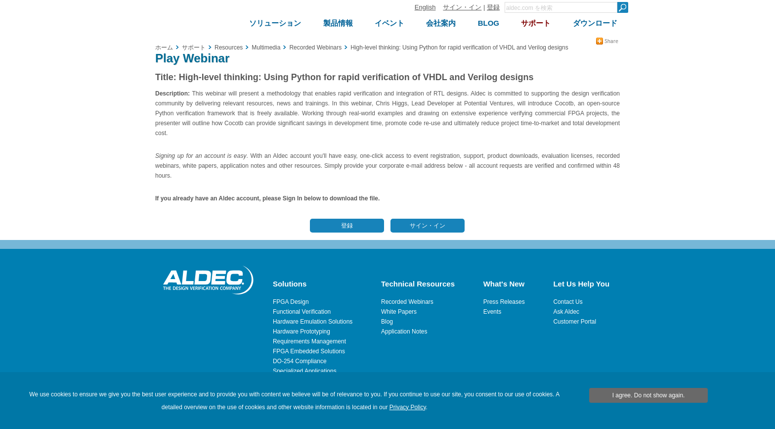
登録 (493, 7)
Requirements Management (309, 341)
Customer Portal (574, 321)
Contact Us (567, 301)
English (425, 7)
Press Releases (504, 301)
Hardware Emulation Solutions (312, 321)
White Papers (399, 311)
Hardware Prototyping (301, 331)
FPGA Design (291, 301)
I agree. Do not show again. (648, 395)
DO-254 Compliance (300, 361)
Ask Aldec (566, 311)
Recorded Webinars (407, 301)
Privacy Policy (407, 407)
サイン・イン (462, 7)
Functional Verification (302, 311)
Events (492, 311)
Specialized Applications (305, 371)
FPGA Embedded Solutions (309, 351)
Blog (387, 321)
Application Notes (404, 331)
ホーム (164, 47)
